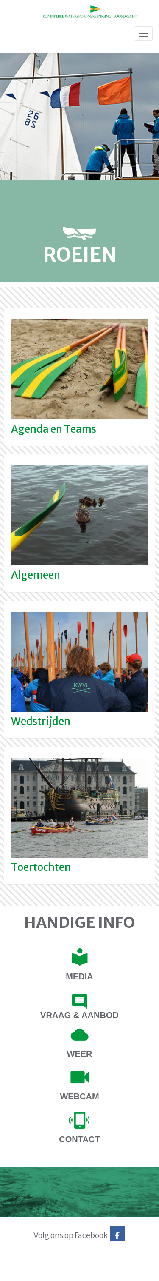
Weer (79, 1053)
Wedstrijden (40, 721)
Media (79, 976)
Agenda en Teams (53, 429)
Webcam (79, 1096)
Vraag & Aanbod (79, 1015)
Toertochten (41, 867)
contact (79, 1139)
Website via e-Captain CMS (33, 1272)
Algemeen (35, 575)
